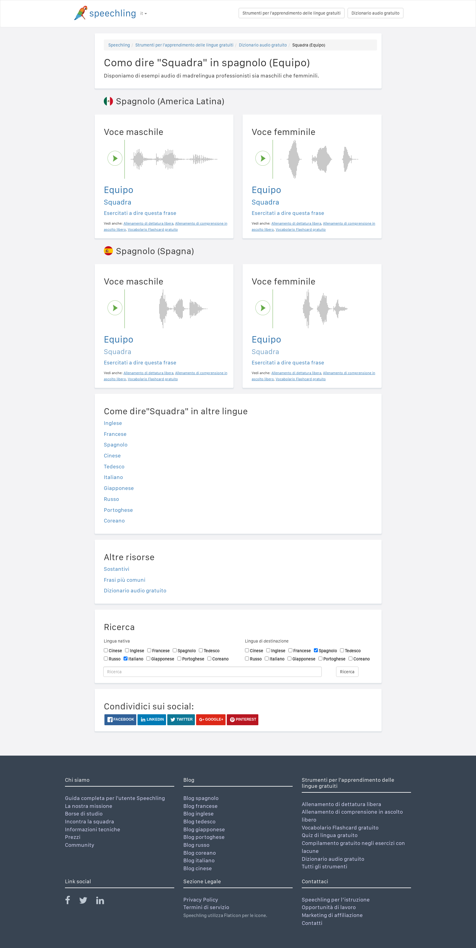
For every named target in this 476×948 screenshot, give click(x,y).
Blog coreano (199, 853)
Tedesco (114, 466)
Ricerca (347, 671)
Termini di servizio (206, 907)
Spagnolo (115, 444)
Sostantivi (116, 569)
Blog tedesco (199, 821)
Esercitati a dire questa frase (140, 213)
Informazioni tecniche (92, 829)
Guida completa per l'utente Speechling (115, 798)
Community (79, 845)
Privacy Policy (200, 899)
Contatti (312, 923)
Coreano (114, 520)
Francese (115, 434)
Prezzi (72, 837)
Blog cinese (197, 868)
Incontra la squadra (89, 821)
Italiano (113, 477)
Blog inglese (198, 813)
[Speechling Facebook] (71, 901)
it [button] (143, 13)
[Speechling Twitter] (87, 901)
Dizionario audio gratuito (375, 13)
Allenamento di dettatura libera (341, 804)
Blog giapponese (204, 829)
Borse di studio (84, 813)
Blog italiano (199, 860)
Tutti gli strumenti (324, 866)
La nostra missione (88, 806)
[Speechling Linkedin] (104, 901)
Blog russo (196, 845)
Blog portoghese (204, 837)
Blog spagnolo (201, 798)
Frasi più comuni (124, 580)
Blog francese (200, 806)
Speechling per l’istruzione (336, 899)
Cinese (112, 455)
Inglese (113, 423)
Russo (111, 499)
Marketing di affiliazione (332, 915)
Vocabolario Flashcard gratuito (340, 827)
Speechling (119, 45)
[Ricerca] (212, 672)
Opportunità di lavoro (329, 907)
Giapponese (119, 488)
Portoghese (118, 510)
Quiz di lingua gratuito (330, 835)
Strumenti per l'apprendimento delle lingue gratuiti (292, 13)
